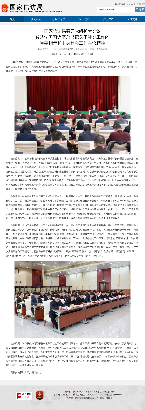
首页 (12, 19)
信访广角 (108, 19)
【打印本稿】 (79, 54)
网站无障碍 (120, 4)
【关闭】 (90, 54)
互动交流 (132, 19)
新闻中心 (36, 19)
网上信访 (84, 19)
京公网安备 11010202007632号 (89, 395)
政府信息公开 (60, 19)
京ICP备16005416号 (62, 395)
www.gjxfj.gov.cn (66, 49)
